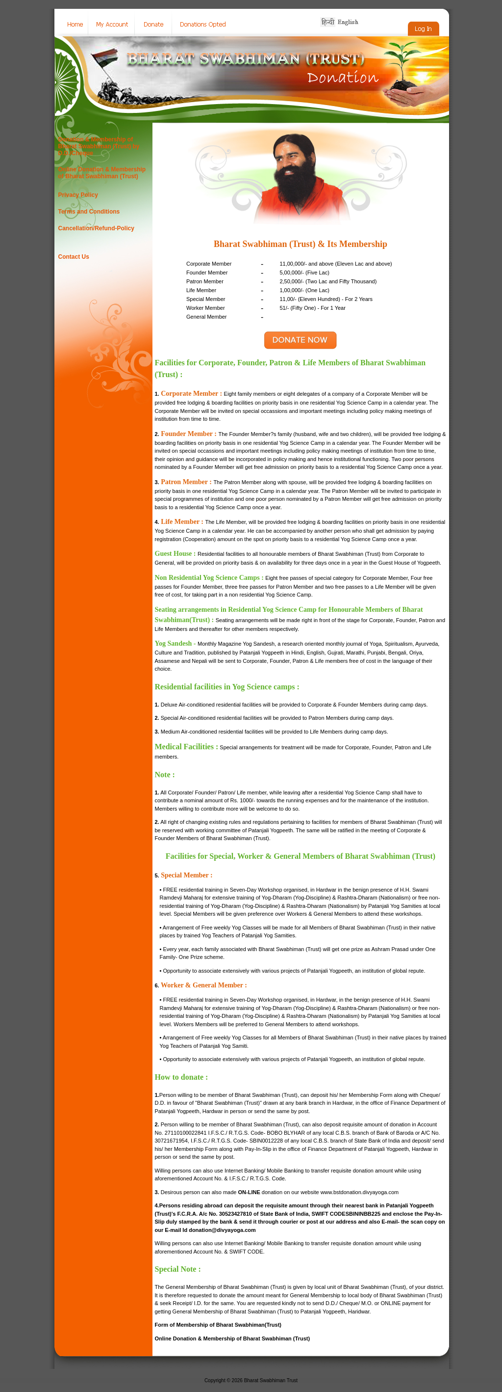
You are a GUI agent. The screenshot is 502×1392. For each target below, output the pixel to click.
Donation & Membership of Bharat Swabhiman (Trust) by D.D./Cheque (99, 146)
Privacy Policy (78, 194)
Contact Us (73, 256)
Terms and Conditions (89, 211)
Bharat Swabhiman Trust (271, 1380)
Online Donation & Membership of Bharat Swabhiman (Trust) (102, 173)
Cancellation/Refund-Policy (96, 228)
